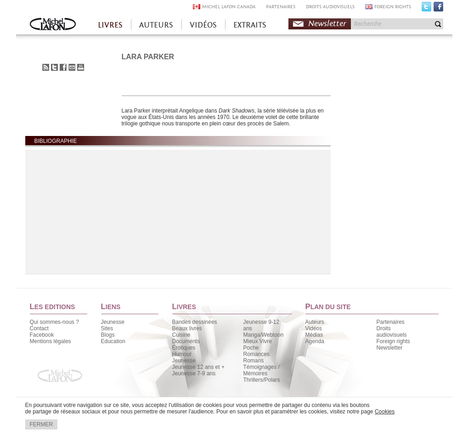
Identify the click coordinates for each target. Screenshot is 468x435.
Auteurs (314, 322)
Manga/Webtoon (263, 335)
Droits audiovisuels (392, 331)
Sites (107, 328)
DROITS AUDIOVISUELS (330, 7)
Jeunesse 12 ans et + (198, 367)
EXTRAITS (249, 25)
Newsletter (327, 23)
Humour (182, 354)
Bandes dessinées (194, 322)
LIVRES (110, 25)
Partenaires (391, 322)
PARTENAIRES (280, 7)
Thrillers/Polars (261, 380)
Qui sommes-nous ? (54, 322)
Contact (39, 328)
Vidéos (313, 328)
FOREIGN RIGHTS (392, 7)
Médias (314, 335)
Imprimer (80, 67)
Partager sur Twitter (54, 67)
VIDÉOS (203, 25)
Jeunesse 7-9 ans (194, 373)
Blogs (108, 335)
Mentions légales (50, 341)
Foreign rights (393, 341)
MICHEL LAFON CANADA (228, 7)
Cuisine (181, 335)
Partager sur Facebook (63, 67)
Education (113, 341)
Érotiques (184, 348)
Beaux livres (187, 328)
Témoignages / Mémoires (261, 370)
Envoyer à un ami (71, 67)
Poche (251, 348)
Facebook (438, 9)
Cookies (385, 411)
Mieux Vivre (257, 341)
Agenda (314, 341)
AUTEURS (156, 25)
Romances (256, 354)
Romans (253, 360)
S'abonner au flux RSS (45, 67)
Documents (186, 341)
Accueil (53, 25)
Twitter (426, 9)
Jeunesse (112, 322)
